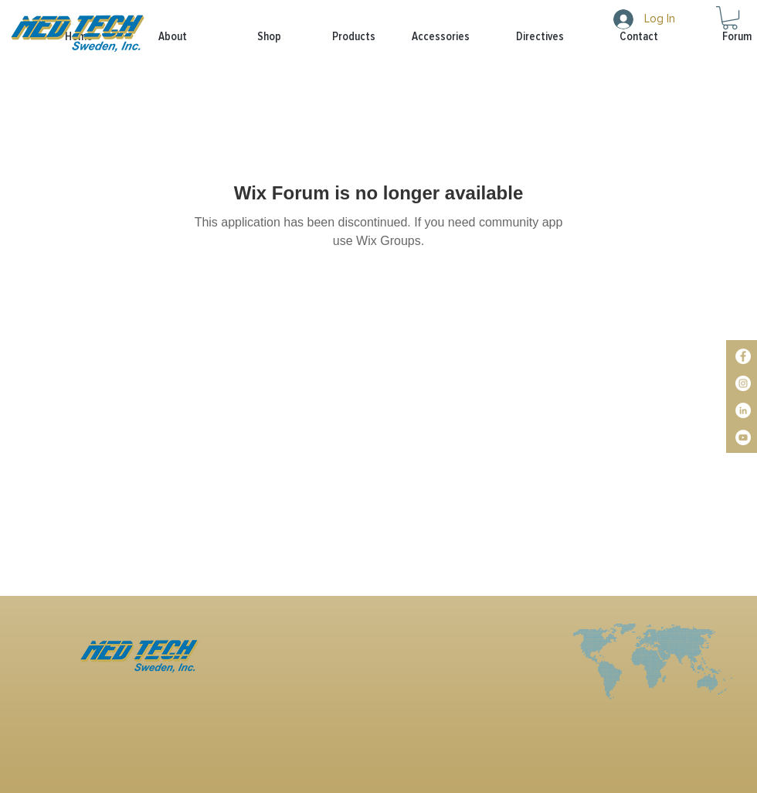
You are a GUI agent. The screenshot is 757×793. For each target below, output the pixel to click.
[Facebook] (743, 356)
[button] (340, 37)
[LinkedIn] (743, 410)
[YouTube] (743, 437)
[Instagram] (743, 383)
